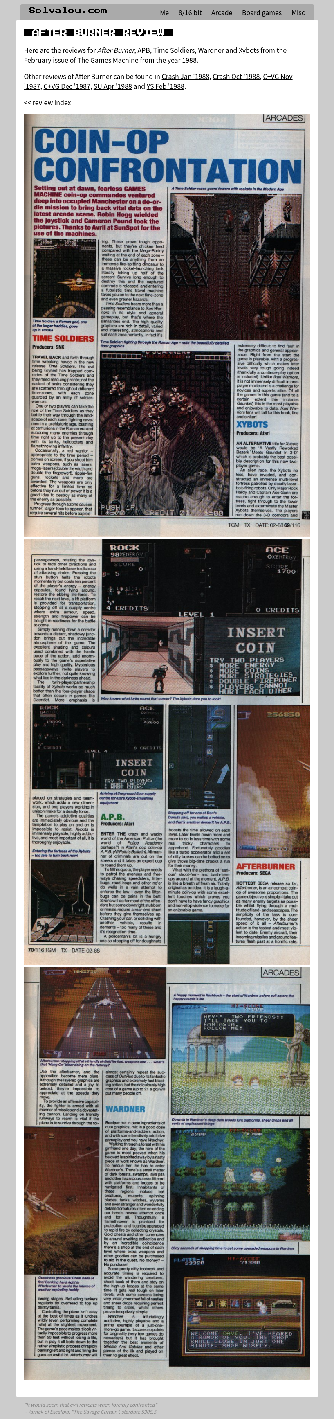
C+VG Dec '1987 (67, 86)
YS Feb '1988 (165, 86)
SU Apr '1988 (113, 86)
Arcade (221, 12)
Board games (262, 12)
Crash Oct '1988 (236, 76)
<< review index (47, 102)
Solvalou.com (68, 10)
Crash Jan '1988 (186, 76)
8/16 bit (190, 12)
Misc (298, 12)
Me (164, 12)
